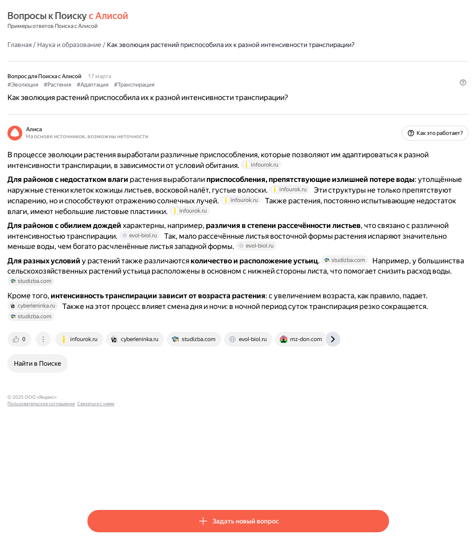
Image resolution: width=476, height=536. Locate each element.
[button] (383, 109)
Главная (99, 44)
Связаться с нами (229, 484)
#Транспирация (214, 93)
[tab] (99, 426)
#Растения (137, 93)
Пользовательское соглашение (174, 484)
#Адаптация (172, 93)
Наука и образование (149, 44)
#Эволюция (102, 93)
